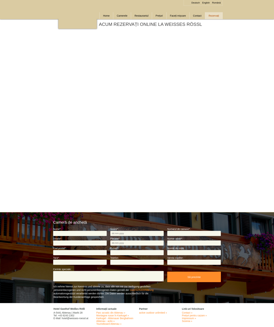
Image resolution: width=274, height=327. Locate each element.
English (206, 2)
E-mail (114, 248)
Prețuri (159, 15)
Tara (56, 257)
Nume (57, 229)
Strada (57, 238)
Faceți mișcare (178, 15)
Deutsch (196, 2)
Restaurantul (141, 15)
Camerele (122, 15)
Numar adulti (175, 238)
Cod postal (59, 248)
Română (216, 2)
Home (106, 15)
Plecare (115, 238)
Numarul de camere (178, 229)
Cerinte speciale (62, 269)
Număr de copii (175, 248)
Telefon (114, 257)
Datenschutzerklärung (142, 290)
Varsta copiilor (175, 257)
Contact (197, 15)
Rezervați (214, 15)
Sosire (114, 229)
